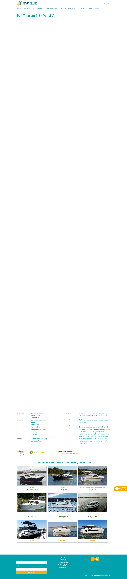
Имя (17, 558)
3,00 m (35, 426)
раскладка (20, 421)
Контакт (97, 8)
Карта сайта (63, 567)
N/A (35, 433)
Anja (32, 487)
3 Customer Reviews (62, 489)
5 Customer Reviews (92, 489)
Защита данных (63, 562)
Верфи (63, 557)
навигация (68, 419)
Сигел (18, 433)
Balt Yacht (36, 415)
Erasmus (62, 514)
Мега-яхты (40, 8)
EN (109, 3)
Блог (90, 8)
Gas (36, 441)
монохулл (38, 421)
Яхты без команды (29, 8)
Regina (62, 487)
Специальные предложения (69, 8)
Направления (82, 8)
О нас (63, 561)
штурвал (40, 438)
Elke (32, 514)
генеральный (20, 414)
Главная (19, 8)
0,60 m (35, 428)
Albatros (93, 514)
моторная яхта (37, 414)
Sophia (92, 541)
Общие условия (63, 564)
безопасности (69, 414)
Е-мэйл (17, 565)
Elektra (62, 541)
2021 (35, 417)
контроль (19, 438)
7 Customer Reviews (32, 516)
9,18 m (35, 424)
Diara (32, 541)
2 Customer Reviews (32, 489)
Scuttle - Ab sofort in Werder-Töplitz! (92, 487)
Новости (63, 559)
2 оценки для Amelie (64, 451)
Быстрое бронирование (52, 8)
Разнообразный (69, 426)
